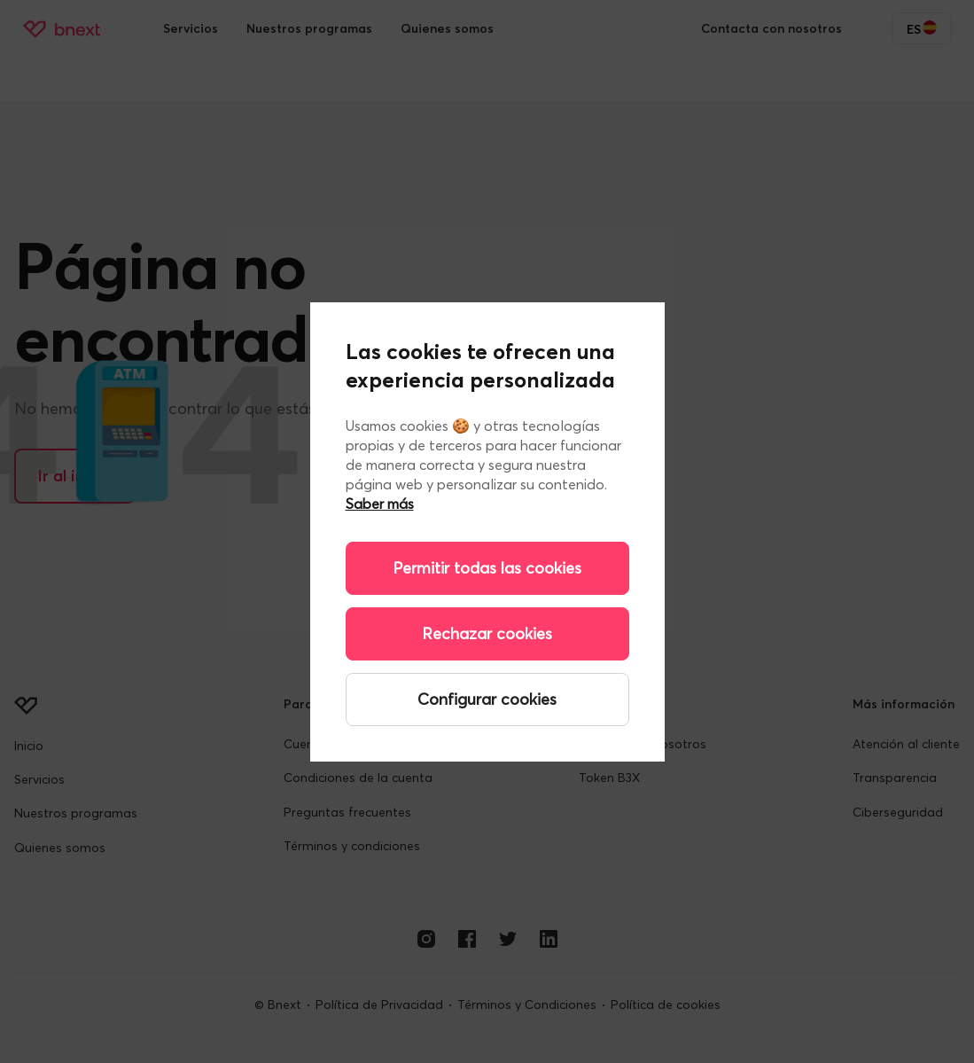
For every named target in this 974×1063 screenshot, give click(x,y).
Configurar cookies (487, 699)
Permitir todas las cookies (487, 568)
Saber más (380, 503)
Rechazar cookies (487, 633)
